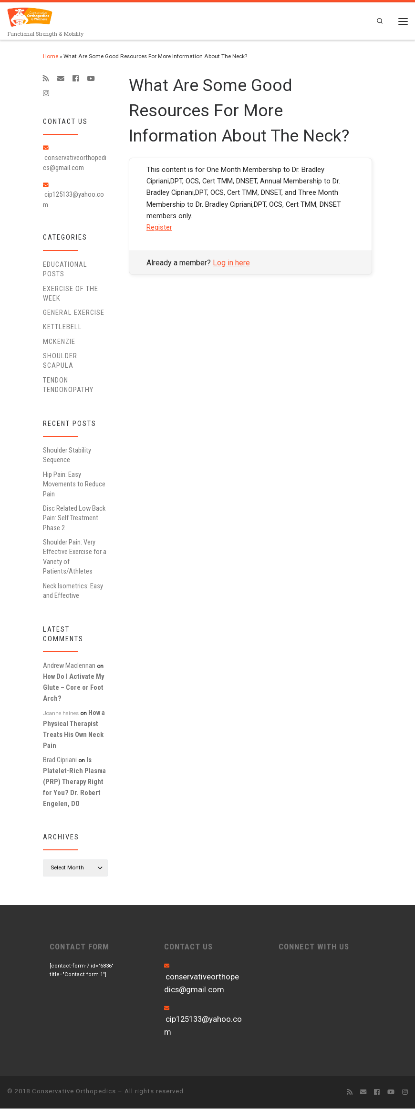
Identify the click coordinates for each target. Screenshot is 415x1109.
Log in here (231, 262)
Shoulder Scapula (60, 361)
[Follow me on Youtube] (90, 78)
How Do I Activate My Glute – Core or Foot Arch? (73, 688)
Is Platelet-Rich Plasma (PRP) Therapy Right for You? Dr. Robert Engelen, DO (74, 782)
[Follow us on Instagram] (46, 94)
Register (159, 227)
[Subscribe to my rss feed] (46, 78)
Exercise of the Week (70, 293)
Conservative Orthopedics (74, 1091)
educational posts (65, 269)
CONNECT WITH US (314, 947)
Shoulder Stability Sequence (67, 455)
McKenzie (59, 341)
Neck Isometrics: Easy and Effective (73, 591)
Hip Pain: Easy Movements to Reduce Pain (74, 484)
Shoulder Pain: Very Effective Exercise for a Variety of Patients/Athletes (74, 557)
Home (50, 56)
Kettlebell (62, 327)
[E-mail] (60, 78)
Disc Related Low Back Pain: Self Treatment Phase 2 (74, 518)
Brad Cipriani (60, 760)
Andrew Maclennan (69, 666)
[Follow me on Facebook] (76, 78)
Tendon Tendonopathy (68, 385)
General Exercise (73, 313)
